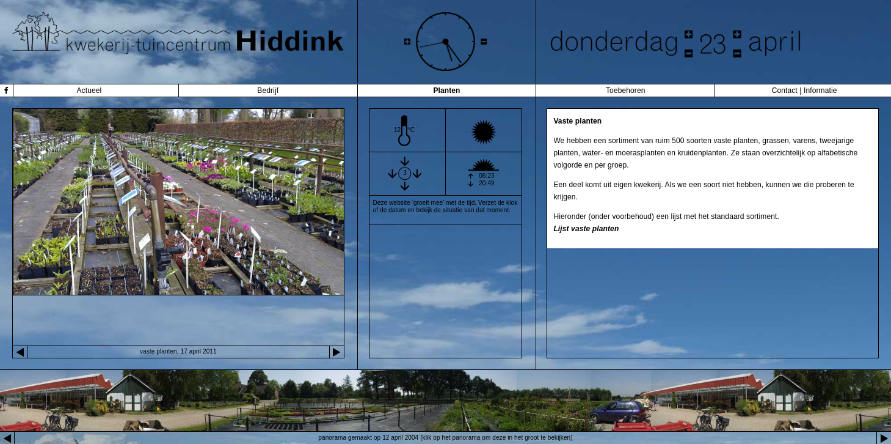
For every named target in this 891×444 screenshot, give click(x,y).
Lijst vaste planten (586, 228)
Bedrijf (267, 90)
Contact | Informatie (804, 90)
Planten (446, 90)
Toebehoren (626, 90)
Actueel (88, 90)
